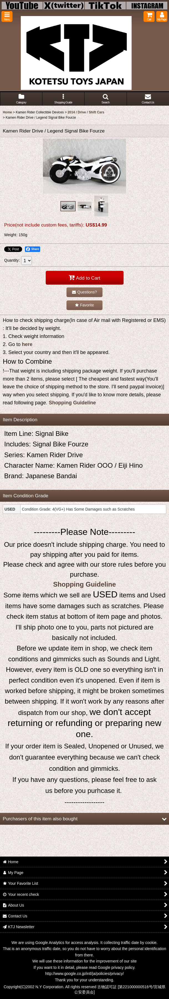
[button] (6, 16)
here (27, 344)
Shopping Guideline (72, 402)
